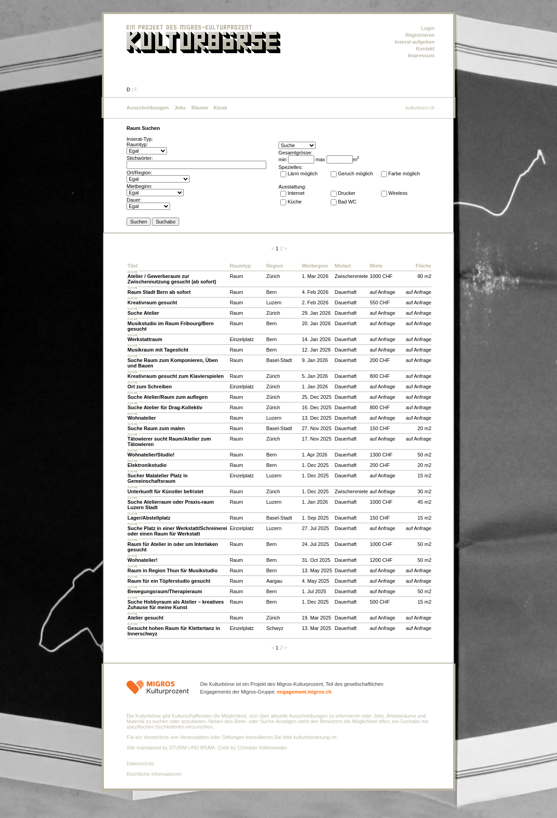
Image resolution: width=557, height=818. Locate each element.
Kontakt (425, 48)
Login (428, 28)
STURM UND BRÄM (192, 747)
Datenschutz (140, 763)
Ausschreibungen (148, 107)
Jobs (180, 107)
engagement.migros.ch (304, 691)
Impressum (421, 55)
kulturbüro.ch (420, 107)
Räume (199, 107)
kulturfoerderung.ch (315, 737)
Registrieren (420, 35)
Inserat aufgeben (415, 42)
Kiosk (220, 107)
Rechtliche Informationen (154, 774)
